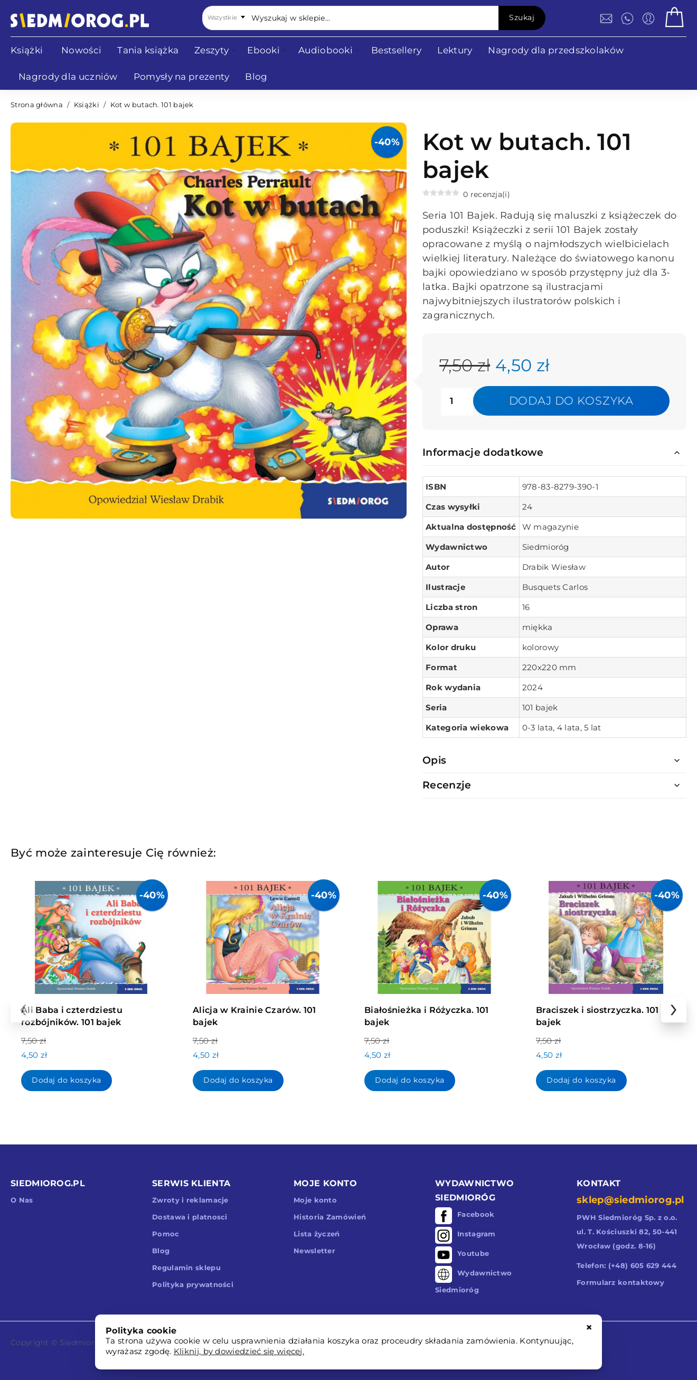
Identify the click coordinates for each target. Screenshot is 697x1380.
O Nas (22, 1200)
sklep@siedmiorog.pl (630, 1200)
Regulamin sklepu (186, 1267)
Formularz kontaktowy (620, 1282)
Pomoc (166, 1233)
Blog (160, 1250)
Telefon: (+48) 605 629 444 (626, 1265)
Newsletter (314, 1250)
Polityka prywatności (192, 1284)
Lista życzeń (317, 1233)
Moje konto (315, 1200)
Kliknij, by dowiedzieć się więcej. (239, 1351)
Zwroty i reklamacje (190, 1200)
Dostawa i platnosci (190, 1217)
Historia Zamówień (330, 1217)
